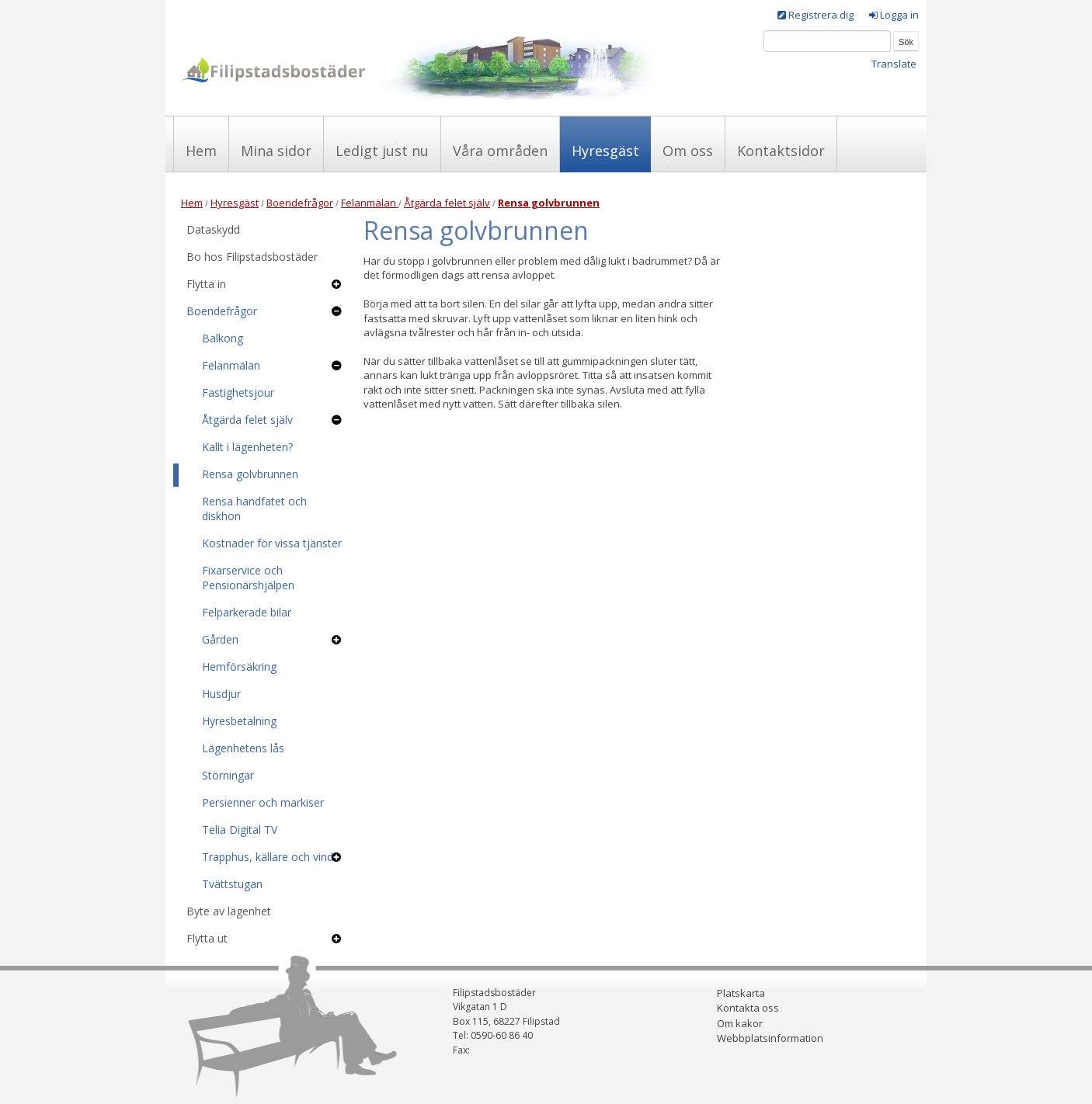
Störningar (228, 775)
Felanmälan (369, 203)
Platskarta (741, 993)
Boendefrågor (299, 203)
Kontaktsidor (781, 150)
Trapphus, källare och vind (267, 856)
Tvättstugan (232, 884)
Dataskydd (213, 229)
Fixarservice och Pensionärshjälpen (248, 577)
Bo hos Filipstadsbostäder (252, 256)
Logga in (899, 15)
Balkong (222, 338)
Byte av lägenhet (228, 911)
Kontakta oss (748, 1008)
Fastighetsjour (238, 392)
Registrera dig (821, 15)
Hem (201, 150)
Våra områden (500, 150)
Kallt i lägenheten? (247, 446)
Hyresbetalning (239, 720)
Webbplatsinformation (770, 1038)
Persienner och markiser (263, 802)
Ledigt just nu (382, 150)
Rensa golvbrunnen (250, 474)
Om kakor (740, 1023)
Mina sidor (276, 150)
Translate (893, 64)
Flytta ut (207, 938)
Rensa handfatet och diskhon (254, 508)
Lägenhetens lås (243, 748)
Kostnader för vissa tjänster (272, 543)
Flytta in (206, 283)
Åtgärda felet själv (447, 203)
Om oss (688, 150)
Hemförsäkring (239, 666)
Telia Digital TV (239, 829)
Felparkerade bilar (246, 612)
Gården (220, 639)
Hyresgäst (605, 150)
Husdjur (221, 693)
